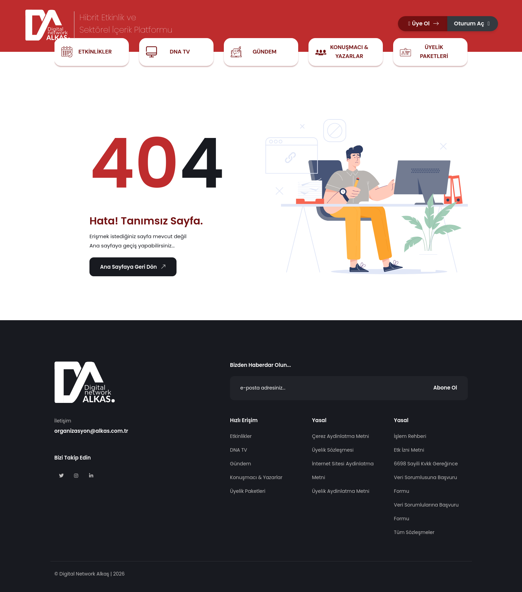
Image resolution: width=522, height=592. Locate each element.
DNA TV (180, 51)
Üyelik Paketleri (434, 52)
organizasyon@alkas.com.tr (91, 430)
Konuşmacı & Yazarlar (349, 52)
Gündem (265, 51)
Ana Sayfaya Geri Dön (134, 267)
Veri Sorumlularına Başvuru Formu (426, 511)
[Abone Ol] (349, 388)
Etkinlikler (95, 51)
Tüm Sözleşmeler (414, 532)
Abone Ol (445, 387)
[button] (422, 23)
